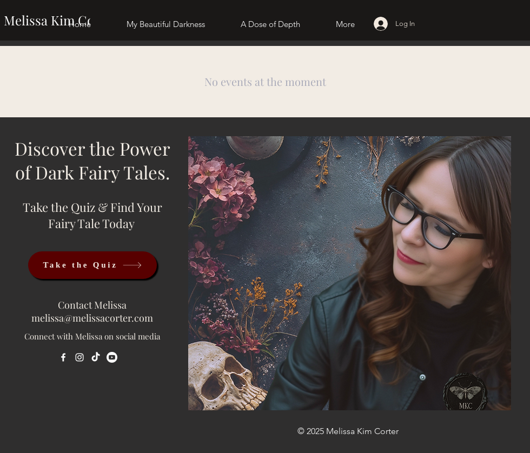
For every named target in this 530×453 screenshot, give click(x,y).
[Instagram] (79, 357)
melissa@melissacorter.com (92, 317)
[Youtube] (112, 357)
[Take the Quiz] (92, 265)
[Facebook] (63, 357)
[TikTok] (95, 357)
